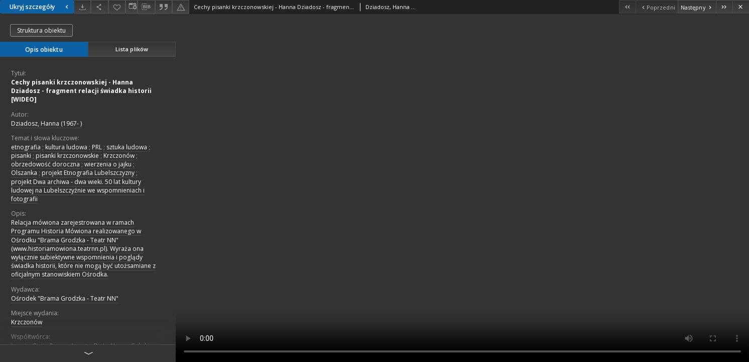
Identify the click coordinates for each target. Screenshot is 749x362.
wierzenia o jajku (108, 164)
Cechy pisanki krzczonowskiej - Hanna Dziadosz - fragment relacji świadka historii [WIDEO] (81, 91)
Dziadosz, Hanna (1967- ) (46, 123)
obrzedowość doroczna (45, 164)
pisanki (21, 155)
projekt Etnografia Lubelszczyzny (88, 172)
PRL (97, 147)
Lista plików (131, 49)
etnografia (26, 147)
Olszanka (24, 172)
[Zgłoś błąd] (180, 7)
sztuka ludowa (126, 147)
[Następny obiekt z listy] (697, 7)
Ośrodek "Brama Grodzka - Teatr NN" (64, 298)
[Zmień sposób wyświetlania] (132, 7)
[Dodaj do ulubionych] (117, 7)
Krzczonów (119, 155)
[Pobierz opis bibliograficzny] (146, 7)
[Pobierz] (82, 7)
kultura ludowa (66, 147)
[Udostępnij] (99, 7)
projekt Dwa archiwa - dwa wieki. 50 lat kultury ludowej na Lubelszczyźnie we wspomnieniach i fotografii (78, 190)
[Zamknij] (740, 7)
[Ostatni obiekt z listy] (724, 7)
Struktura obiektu (41, 30)
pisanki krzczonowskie (67, 155)
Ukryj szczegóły (40, 7)
